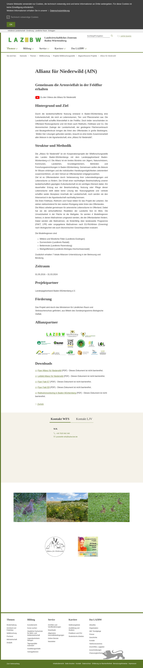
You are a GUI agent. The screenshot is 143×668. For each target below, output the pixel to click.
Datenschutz (86, 663)
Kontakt (92, 640)
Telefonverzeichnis (95, 644)
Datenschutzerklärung (60, 11)
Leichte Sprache (126, 36)
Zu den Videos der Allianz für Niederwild (55, 97)
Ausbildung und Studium (74, 629)
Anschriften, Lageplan (96, 647)
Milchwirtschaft (12, 639)
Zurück (40, 404)
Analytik (9, 642)
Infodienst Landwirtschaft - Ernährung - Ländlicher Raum (27, 31)
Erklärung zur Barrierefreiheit (102, 663)
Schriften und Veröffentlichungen (54, 626)
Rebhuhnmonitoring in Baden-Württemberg (57, 393)
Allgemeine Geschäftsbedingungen (56, 634)
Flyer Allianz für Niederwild (49, 370)
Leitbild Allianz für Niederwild (50, 376)
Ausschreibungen (95, 650)
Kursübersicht (32, 625)
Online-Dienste (53, 638)
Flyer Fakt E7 (44, 382)
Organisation (93, 628)
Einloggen (51, 31)
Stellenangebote (74, 625)
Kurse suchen (32, 628)
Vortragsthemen (32, 652)
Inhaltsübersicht (58, 663)
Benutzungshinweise (120, 663)
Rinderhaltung (11, 625)
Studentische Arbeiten (76, 636)
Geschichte (93, 637)
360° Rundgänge (95, 631)
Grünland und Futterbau (11, 629)
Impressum (132, 663)
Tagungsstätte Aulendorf (32, 644)
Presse (91, 634)
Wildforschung (12, 633)
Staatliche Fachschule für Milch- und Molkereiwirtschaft (35, 633)
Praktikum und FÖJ (75, 633)
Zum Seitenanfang (13, 664)
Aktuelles (92, 625)
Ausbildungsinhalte (34, 649)
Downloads (52, 630)
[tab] (60, 419)
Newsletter (51, 641)
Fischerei (10, 636)
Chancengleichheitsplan (97, 653)
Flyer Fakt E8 (44, 387)
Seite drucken (70, 663)
